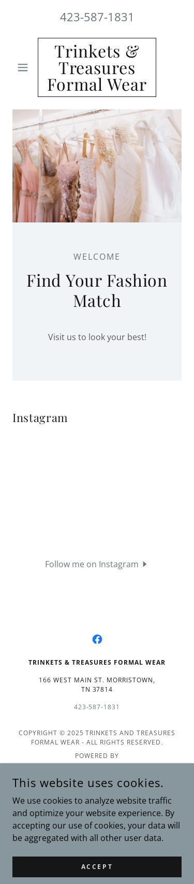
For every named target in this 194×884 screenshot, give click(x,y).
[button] (25, 67)
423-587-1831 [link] (97, 16)
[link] (97, 67)
